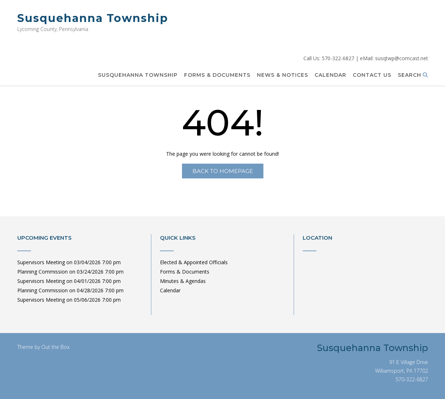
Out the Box (55, 346)
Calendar (330, 75)
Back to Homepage (222, 171)
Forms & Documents (217, 75)
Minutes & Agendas (183, 281)
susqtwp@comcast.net (401, 58)
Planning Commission (42, 271)
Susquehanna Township (92, 18)
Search (413, 75)
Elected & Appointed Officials (194, 262)
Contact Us (372, 75)
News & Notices (282, 75)
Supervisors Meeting (41, 262)
